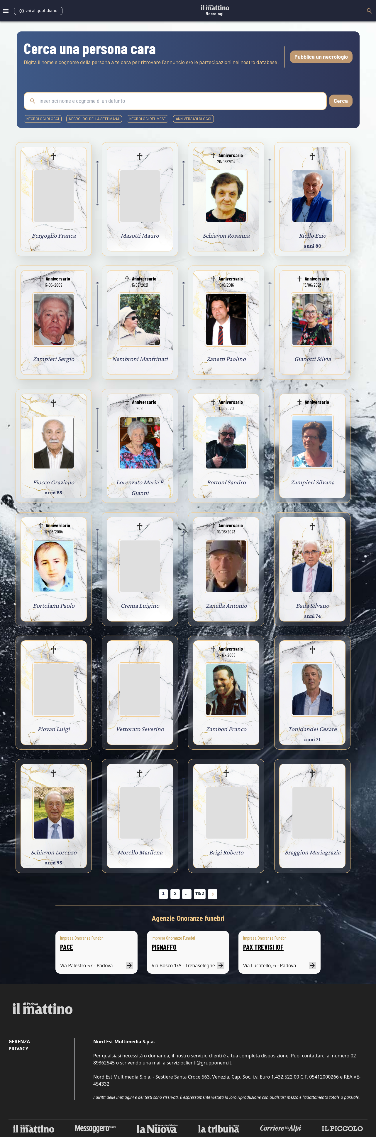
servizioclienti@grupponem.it (199, 1062)
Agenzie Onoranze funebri (188, 918)
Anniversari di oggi (193, 119)
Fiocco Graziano (53, 482)
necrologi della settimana (94, 119)
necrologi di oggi (42, 119)
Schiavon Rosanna (226, 235)
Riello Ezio (312, 235)
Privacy (18, 1048)
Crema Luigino (140, 605)
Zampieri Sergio (53, 358)
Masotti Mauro (140, 235)
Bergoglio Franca (54, 235)
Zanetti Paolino (226, 358)
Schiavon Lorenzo (54, 852)
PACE (66, 947)
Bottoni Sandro (226, 482)
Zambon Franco (226, 729)
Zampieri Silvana (312, 482)
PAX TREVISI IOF (263, 947)
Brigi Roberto (226, 852)
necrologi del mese (147, 119)
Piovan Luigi (54, 729)
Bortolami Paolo (53, 605)
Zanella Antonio (226, 605)
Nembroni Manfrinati (140, 358)
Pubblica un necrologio (321, 56)
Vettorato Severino (140, 729)
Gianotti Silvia (312, 358)
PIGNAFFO (164, 947)
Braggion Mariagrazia (312, 852)
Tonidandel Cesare (312, 729)
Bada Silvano (312, 605)
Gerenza (19, 1041)
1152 (199, 893)
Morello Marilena (139, 852)
